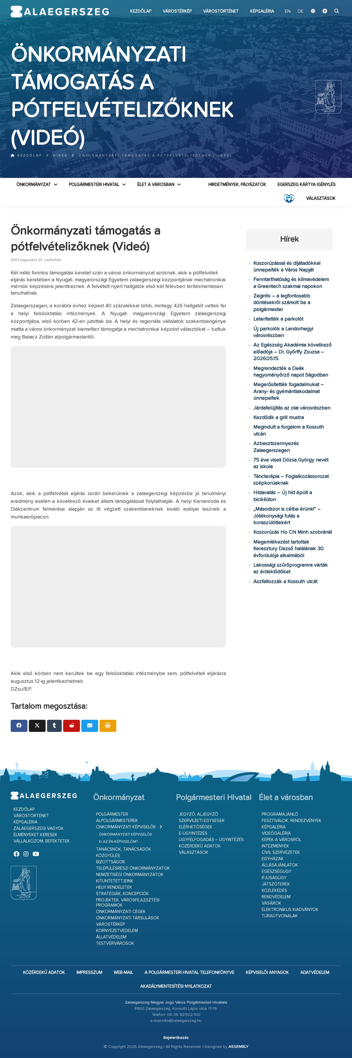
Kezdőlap (140, 11)
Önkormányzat (33, 185)
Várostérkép (177, 11)
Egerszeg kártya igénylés (307, 185)
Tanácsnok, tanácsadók (123, 849)
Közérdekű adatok (200, 846)
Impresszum (89, 972)
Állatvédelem (111, 937)
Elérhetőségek (195, 827)
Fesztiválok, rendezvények (291, 821)
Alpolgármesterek (117, 821)
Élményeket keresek (35, 835)
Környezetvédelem (117, 931)
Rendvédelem (276, 897)
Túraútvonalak (280, 916)
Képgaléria (262, 11)
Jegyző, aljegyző (198, 814)
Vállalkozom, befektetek (42, 841)
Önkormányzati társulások (127, 918)
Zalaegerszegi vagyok (39, 828)
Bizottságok (110, 862)
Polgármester (112, 814)
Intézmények (275, 846)
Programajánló (280, 814)
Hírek (60, 155)
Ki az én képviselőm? (118, 842)
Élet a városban (155, 185)
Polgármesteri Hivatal (94, 185)
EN (288, 11)
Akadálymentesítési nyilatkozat (176, 986)
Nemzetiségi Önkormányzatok (130, 875)
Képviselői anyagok (267, 972)
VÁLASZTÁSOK (321, 198)
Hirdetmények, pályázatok (237, 185)
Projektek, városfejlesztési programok (128, 903)
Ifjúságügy (274, 878)
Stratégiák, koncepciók (122, 894)
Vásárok (271, 903)
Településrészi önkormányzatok (133, 868)
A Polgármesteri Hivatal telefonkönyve (189, 972)
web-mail (123, 972)
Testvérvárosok (115, 943)
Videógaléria (276, 833)
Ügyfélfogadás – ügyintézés (211, 840)
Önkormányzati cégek (121, 912)
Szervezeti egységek (202, 821)
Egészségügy (276, 871)
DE (301, 11)
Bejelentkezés (176, 1038)
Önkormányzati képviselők (126, 827)
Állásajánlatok (280, 865)
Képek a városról (281, 840)
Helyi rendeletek (114, 887)
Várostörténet (221, 11)
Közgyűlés (108, 856)
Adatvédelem (314, 972)
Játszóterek (276, 884)
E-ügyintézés (193, 833)
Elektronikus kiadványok (290, 910)
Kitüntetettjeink (114, 881)
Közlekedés (274, 890)
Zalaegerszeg (60, 11)
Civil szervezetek (281, 852)
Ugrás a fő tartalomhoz (326, 2)
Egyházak (273, 859)
